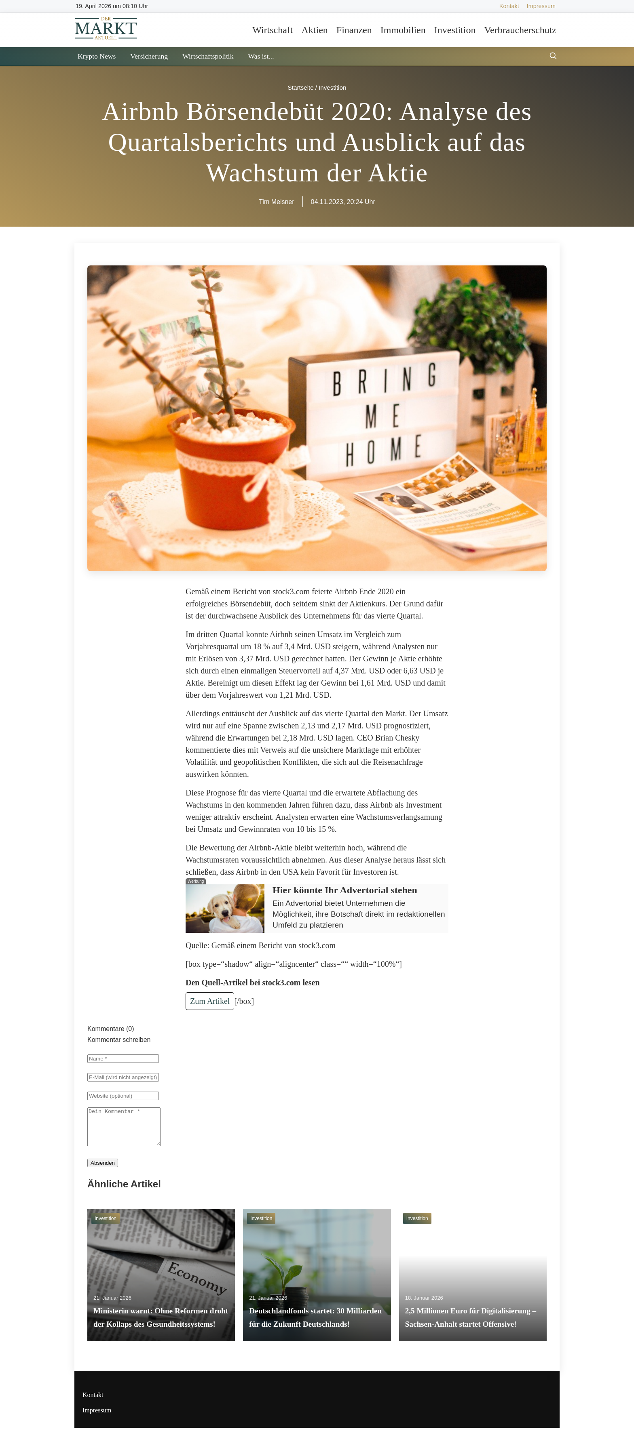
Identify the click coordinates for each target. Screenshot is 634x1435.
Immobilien (403, 30)
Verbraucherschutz (520, 30)
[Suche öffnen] (553, 56)
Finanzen (354, 30)
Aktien (314, 30)
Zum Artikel (210, 1001)
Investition (455, 30)
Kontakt (509, 6)
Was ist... (261, 56)
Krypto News (97, 56)
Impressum (541, 6)
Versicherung (149, 56)
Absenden (103, 1170)
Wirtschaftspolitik (207, 56)
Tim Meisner (276, 201)
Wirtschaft (272, 30)
